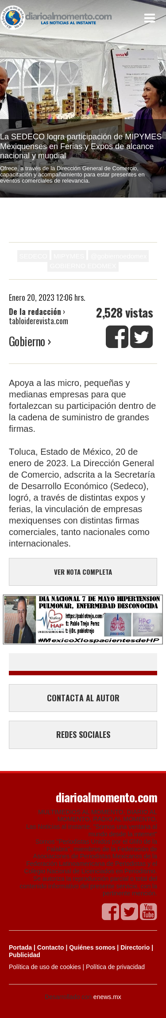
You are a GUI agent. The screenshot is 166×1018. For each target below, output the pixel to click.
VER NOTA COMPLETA (83, 571)
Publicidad (24, 954)
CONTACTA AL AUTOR (83, 698)
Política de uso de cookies (45, 966)
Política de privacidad (115, 966)
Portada (20, 947)
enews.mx (107, 996)
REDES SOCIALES (83, 734)
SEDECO (33, 256)
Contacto (50, 947)
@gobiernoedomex (118, 256)
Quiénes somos (92, 947)
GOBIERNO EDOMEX (83, 265)
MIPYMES (69, 256)
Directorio (135, 947)
